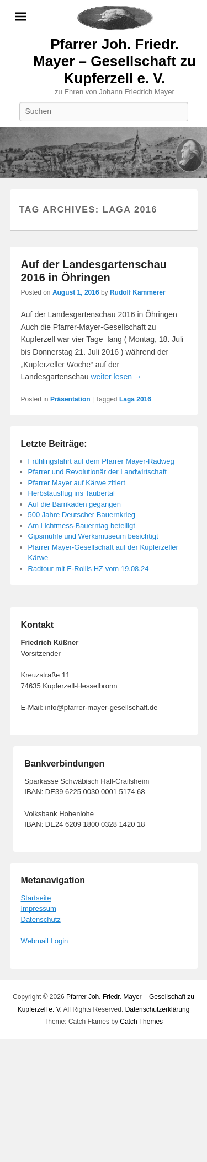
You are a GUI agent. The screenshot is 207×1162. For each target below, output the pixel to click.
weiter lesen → (116, 376)
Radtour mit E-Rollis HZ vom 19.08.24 (88, 568)
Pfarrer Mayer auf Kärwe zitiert (76, 483)
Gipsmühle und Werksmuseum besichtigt (93, 536)
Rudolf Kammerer (138, 292)
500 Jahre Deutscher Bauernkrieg (81, 515)
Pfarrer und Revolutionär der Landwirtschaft (97, 472)
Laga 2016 (135, 399)
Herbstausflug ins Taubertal (71, 493)
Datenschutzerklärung (157, 1009)
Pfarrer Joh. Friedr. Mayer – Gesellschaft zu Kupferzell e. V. (114, 61)
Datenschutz (41, 919)
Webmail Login (44, 941)
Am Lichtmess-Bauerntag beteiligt (81, 526)
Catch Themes (141, 1021)
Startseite (36, 898)
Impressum (38, 908)
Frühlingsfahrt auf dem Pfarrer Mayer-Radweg (101, 461)
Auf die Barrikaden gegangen (74, 504)
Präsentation (70, 399)
